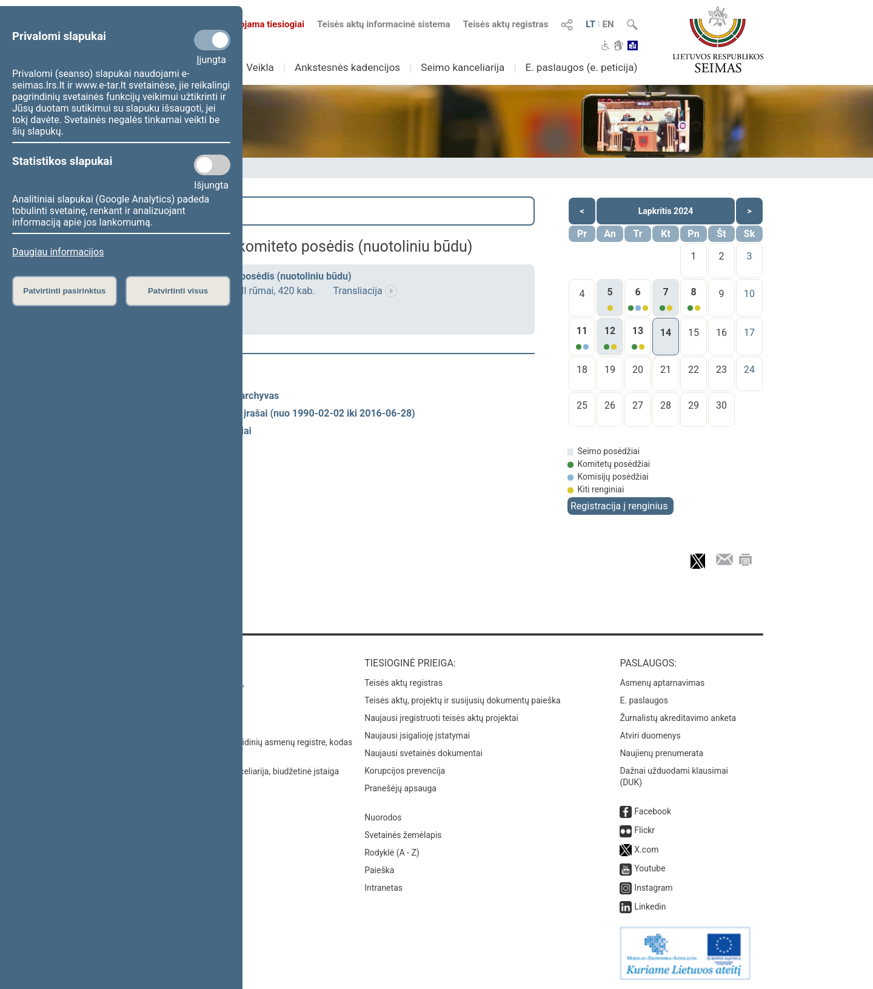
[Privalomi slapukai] (212, 40)
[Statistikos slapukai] (212, 165)
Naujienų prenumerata (661, 753)
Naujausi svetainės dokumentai (423, 753)
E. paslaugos (644, 700)
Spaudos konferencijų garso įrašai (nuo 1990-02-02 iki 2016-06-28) (267, 413)
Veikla (260, 67)
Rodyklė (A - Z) (392, 852)
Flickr (644, 830)
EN (608, 24)
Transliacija (358, 291)
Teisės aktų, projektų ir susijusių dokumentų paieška (462, 700)
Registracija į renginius (618, 506)
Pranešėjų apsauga (400, 788)
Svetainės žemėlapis (402, 835)
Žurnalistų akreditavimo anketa (678, 718)
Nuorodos (382, 817)
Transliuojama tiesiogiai (248, 24)
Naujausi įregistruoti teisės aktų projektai (441, 718)
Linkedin (650, 906)
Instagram (653, 888)
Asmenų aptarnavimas (662, 683)
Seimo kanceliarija (462, 67)
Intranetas (383, 888)
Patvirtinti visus (178, 290)
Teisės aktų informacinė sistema (383, 24)
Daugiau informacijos (58, 252)
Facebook (652, 811)
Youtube (649, 868)
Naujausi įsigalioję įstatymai (417, 735)
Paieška (142, 211)
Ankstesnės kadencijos (347, 67)
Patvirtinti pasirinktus (64, 290)
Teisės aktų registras (505, 24)
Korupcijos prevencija (404, 771)
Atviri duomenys (650, 735)
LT (590, 24)
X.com (646, 849)
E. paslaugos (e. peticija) (581, 67)
